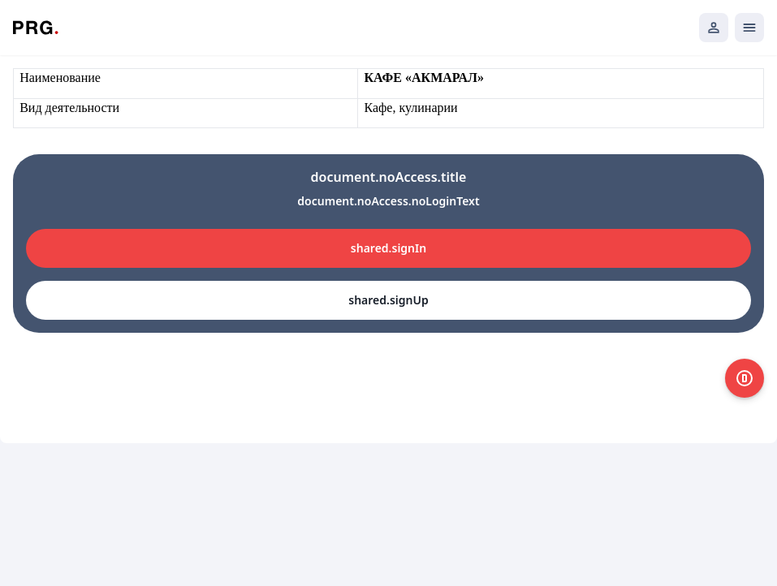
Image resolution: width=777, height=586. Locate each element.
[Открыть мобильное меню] (749, 27)
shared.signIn (388, 248)
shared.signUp (388, 300)
